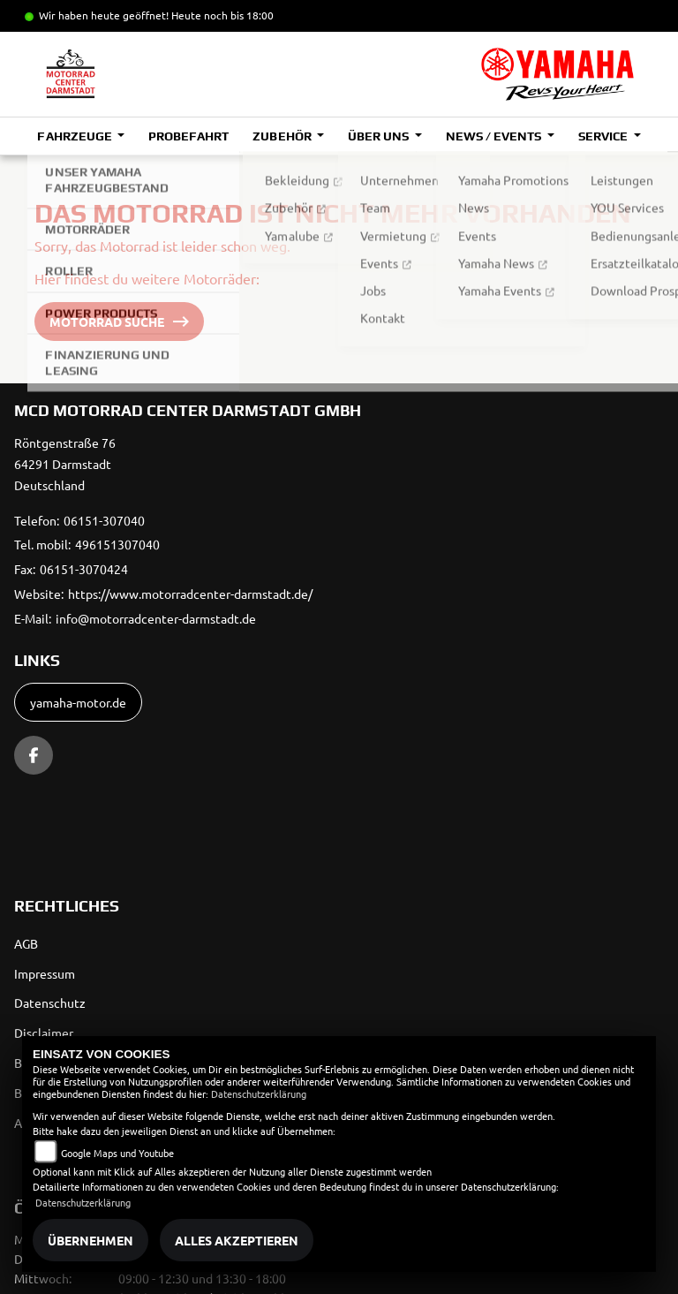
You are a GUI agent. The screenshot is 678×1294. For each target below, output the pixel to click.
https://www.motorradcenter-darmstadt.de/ (190, 594)
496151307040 (117, 544)
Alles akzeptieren (236, 1240)
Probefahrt (188, 136)
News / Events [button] (495, 136)
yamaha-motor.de (78, 702)
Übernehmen (90, 1240)
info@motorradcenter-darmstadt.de (156, 618)
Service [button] (604, 136)
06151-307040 (104, 520)
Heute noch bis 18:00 (222, 15)
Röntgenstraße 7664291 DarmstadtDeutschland (65, 464)
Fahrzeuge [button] (75, 136)
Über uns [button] (379, 136)
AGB (26, 943)
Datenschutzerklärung (258, 1093)
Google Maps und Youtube (117, 1153)
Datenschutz (50, 1002)
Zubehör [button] (282, 136)
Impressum (44, 973)
